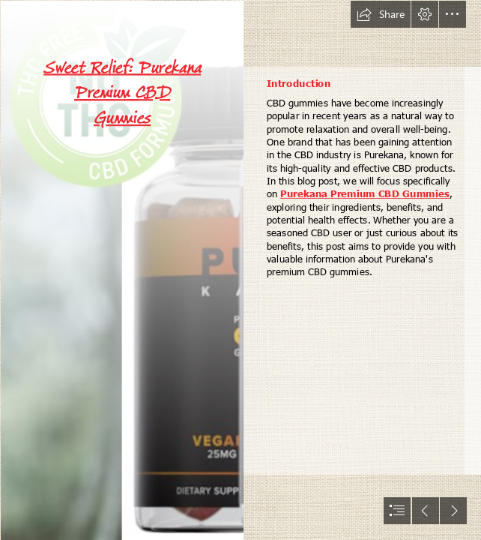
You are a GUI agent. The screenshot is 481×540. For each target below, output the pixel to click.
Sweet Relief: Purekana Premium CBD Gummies (122, 92)
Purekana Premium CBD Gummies (365, 193)
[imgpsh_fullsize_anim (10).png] (121, 270)
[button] (381, 14)
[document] (240, 270)
